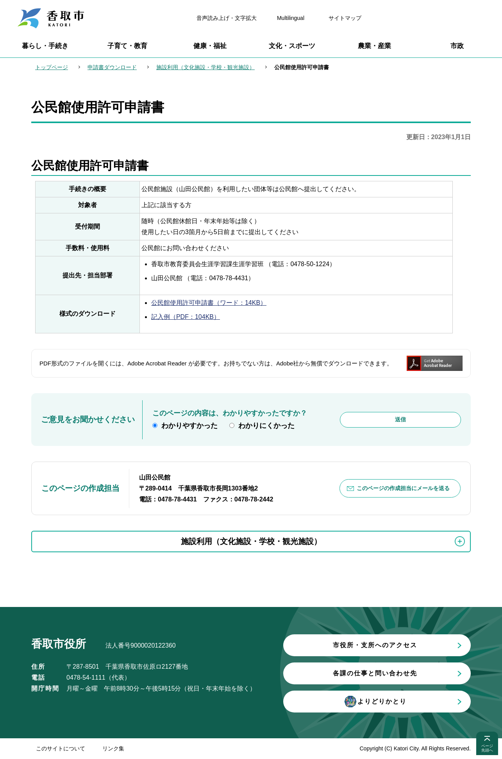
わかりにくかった (266, 426)
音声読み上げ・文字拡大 (227, 18)
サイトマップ (345, 18)
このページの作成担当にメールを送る (403, 488)
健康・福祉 (210, 46)
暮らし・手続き (45, 46)
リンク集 (113, 748)
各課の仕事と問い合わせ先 (375, 673)
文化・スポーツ (292, 46)
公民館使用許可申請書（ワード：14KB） (208, 302)
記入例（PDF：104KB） (185, 316)
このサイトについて (60, 748)
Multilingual (290, 18)
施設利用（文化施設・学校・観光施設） (205, 67)
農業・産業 (374, 46)
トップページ (51, 67)
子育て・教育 (127, 46)
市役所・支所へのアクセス (375, 645)
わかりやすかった (189, 426)
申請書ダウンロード (112, 67)
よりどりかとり (375, 702)
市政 (457, 46)
